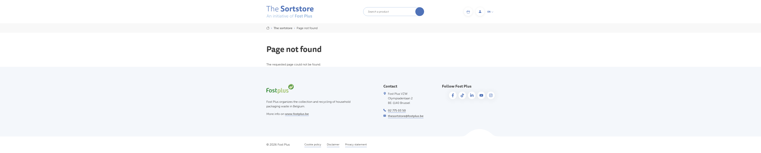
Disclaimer (333, 144)
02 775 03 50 (397, 110)
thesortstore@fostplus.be (405, 116)
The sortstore (283, 28)
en (490, 12)
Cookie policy (312, 144)
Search (419, 11)
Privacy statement (356, 144)
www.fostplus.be (297, 114)
